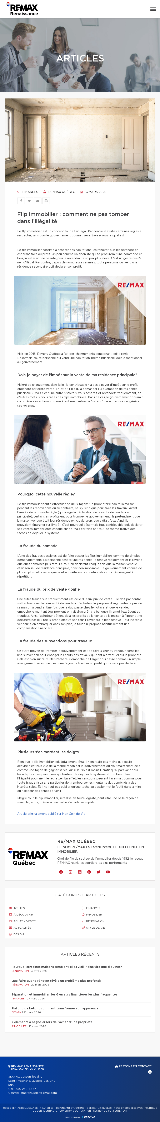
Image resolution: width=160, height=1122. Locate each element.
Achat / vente (22, 921)
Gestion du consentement (110, 1111)
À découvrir (21, 914)
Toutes (17, 908)
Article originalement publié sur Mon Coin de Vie (51, 813)
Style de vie (93, 927)
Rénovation (93, 921)
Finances (27, 192)
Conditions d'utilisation (75, 1111)
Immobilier (92, 914)
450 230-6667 (25, 1089)
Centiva (88, 1117)
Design (16, 934)
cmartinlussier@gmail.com (38, 1093)
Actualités (20, 927)
